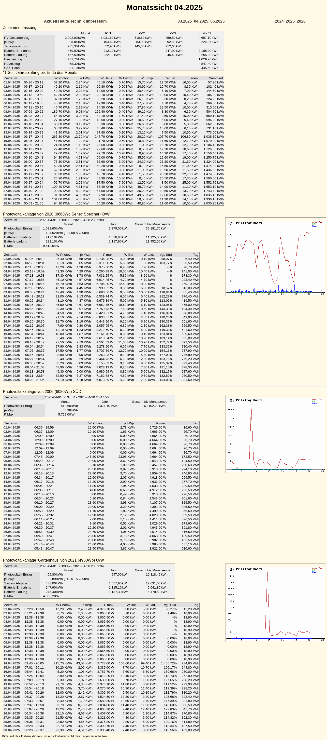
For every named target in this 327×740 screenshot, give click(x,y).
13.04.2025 (11, 132)
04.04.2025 (11, 95)
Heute (63, 21)
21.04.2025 (11, 166)
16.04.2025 (11, 145)
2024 (279, 21)
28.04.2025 (11, 195)
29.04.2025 (11, 199)
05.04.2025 (11, 99)
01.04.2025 (11, 82)
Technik (77, 21)
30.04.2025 (11, 203)
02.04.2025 (11, 86)
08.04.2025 (11, 111)
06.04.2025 (11, 103)
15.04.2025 (11, 141)
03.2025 (185, 21)
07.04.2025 (11, 107)
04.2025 (201, 21)
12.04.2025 (11, 128)
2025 (290, 21)
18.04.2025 (11, 153)
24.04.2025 (11, 178)
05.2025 (217, 21)
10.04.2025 (11, 120)
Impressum (96, 21)
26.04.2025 (11, 186)
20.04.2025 (11, 161)
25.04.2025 (11, 182)
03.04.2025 (11, 91)
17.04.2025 (11, 149)
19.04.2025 (11, 157)
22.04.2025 (11, 170)
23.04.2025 (11, 174)
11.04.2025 (11, 124)
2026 (301, 21)
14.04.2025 (11, 136)
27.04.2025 (11, 191)
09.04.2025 (11, 116)
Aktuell (50, 21)
